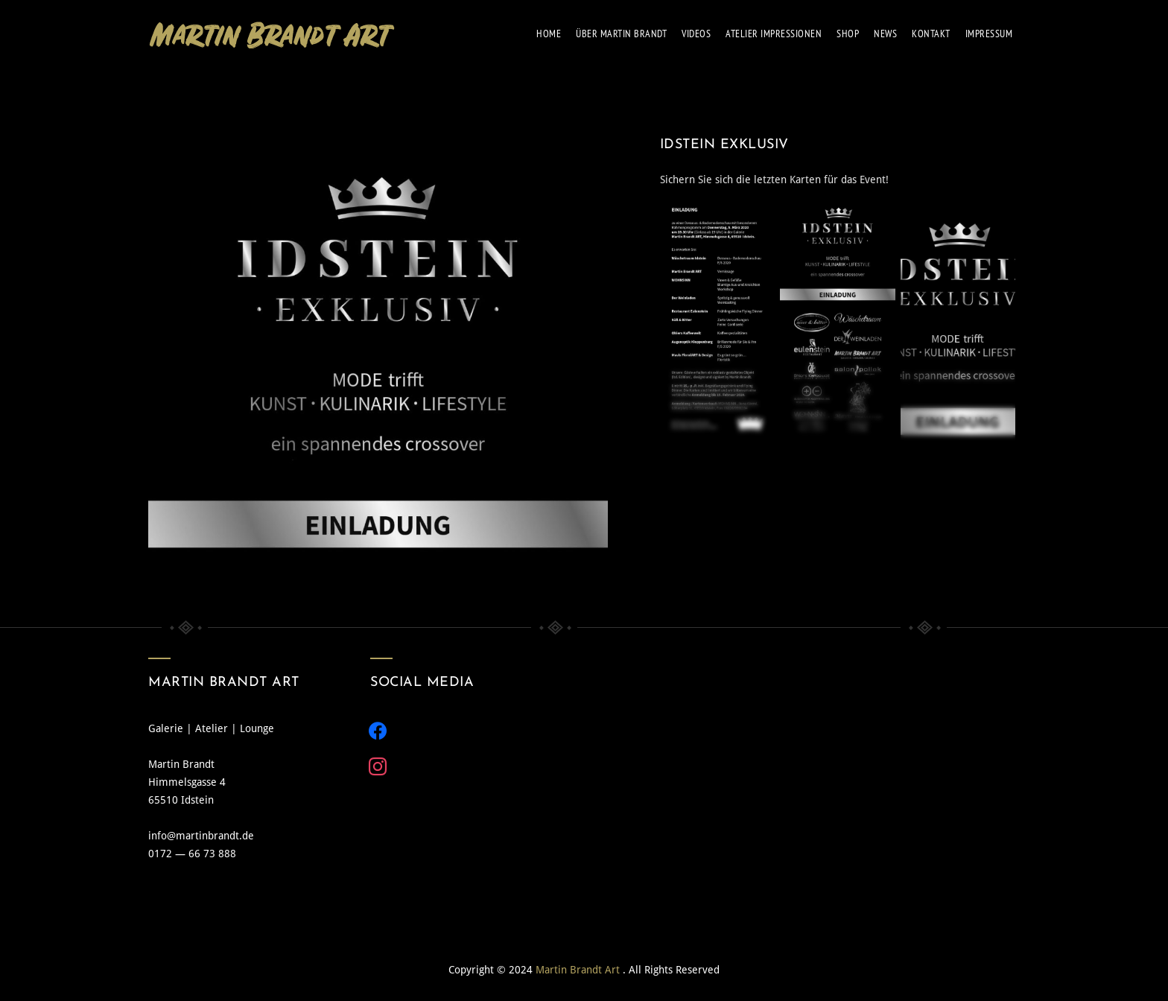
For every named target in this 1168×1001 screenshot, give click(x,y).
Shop (848, 33)
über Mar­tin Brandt (621, 33)
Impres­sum (989, 33)
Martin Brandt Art (579, 970)
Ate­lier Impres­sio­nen (774, 33)
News (885, 33)
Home (548, 33)
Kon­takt (931, 33)
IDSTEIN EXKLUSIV (724, 145)
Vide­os (696, 33)
